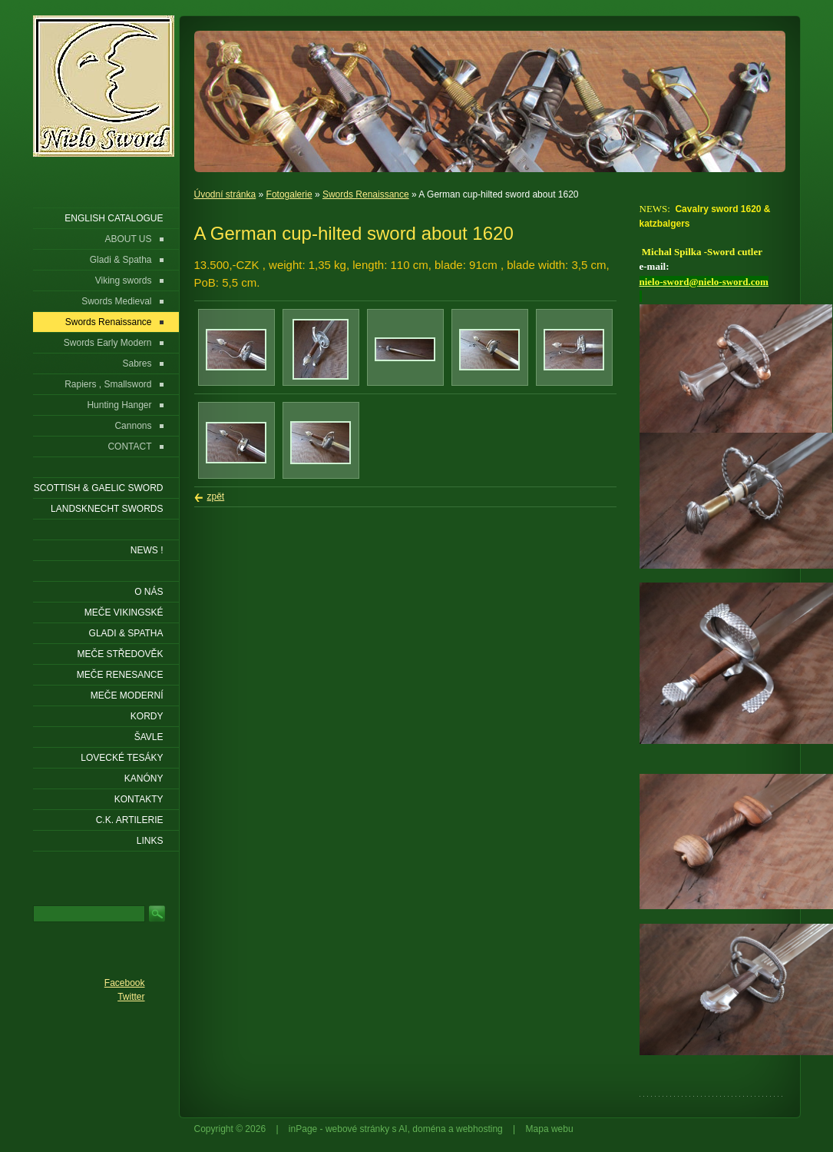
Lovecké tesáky (122, 757)
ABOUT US (127, 239)
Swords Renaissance (365, 194)
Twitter (130, 996)
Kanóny (144, 778)
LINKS (150, 840)
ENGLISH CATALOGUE (113, 218)
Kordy (147, 716)
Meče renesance (120, 674)
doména (428, 1129)
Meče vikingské (124, 612)
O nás (148, 591)
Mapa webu (550, 1129)
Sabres (136, 363)
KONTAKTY (139, 799)
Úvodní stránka (225, 194)
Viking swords (123, 280)
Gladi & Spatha (121, 259)
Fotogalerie (289, 194)
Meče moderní (127, 695)
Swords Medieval (116, 301)
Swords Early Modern (108, 342)
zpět (216, 496)
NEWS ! (147, 550)
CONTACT (129, 446)
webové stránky (357, 1129)
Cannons (132, 425)
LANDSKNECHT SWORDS (107, 508)
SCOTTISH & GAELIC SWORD (99, 488)
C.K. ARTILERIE (130, 820)
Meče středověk (120, 654)
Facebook (124, 983)
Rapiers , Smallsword (107, 384)
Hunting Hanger (119, 405)
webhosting (479, 1129)
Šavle (149, 737)
